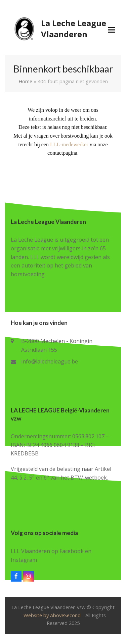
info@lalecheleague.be (49, 361)
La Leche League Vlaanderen (58, 28)
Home (25, 81)
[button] (111, 30)
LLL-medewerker (69, 144)
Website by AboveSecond (52, 615)
